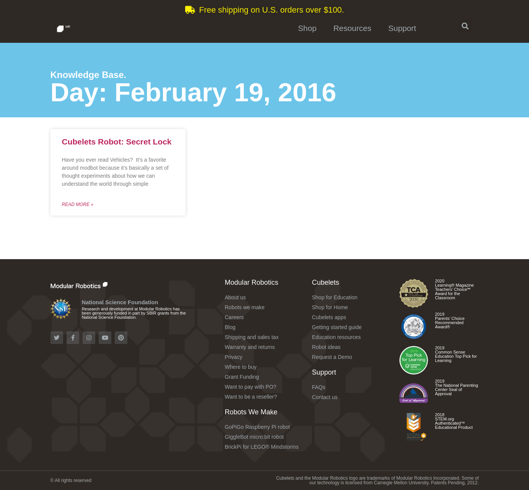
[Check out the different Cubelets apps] (413, 371)
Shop (307, 28)
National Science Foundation (120, 302)
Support (402, 28)
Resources (352, 28)
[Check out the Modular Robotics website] (95, 285)
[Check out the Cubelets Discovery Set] (413, 338)
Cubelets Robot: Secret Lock (117, 141)
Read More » (78, 204)
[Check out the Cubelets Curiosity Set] (413, 305)
